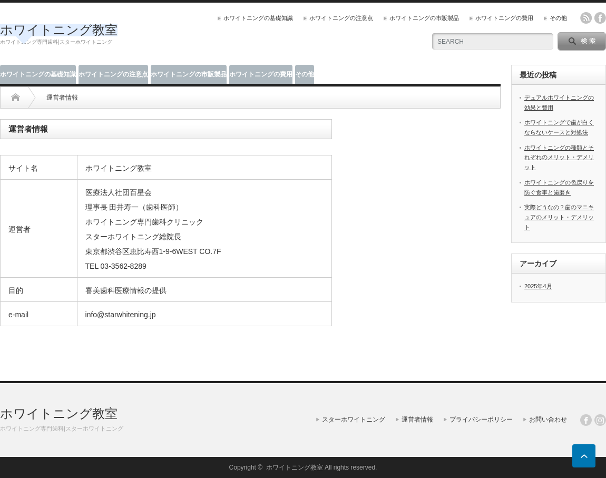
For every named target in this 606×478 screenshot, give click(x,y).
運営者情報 (417, 419)
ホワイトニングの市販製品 (424, 18)
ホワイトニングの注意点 (341, 18)
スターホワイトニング (353, 419)
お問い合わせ (548, 419)
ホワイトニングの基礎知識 (258, 18)
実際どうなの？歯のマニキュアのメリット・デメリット (559, 217)
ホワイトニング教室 (59, 30)
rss (586, 18)
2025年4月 (538, 286)
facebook (600, 18)
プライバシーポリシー (481, 419)
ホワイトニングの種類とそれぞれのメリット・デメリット (559, 157)
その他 (558, 18)
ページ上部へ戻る (583, 455)
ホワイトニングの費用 (504, 18)
